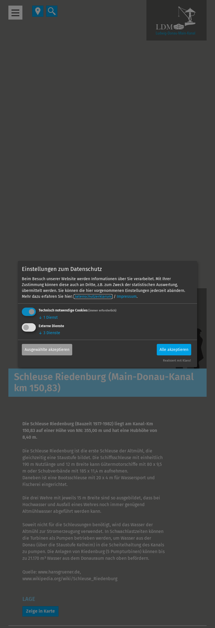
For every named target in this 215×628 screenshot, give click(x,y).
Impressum (127, 296)
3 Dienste (49, 332)
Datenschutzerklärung (93, 296)
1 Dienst (48, 317)
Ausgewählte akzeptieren (47, 349)
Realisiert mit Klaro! (177, 360)
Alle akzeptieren (174, 349)
